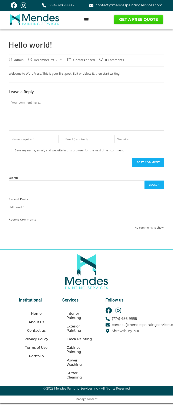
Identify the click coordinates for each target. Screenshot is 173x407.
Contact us (36, 331)
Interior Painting (73, 316)
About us (36, 322)
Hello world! (16, 207)
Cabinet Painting (73, 350)
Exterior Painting (73, 328)
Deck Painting (79, 339)
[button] (86, 19)
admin (19, 60)
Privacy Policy (36, 339)
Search (13, 178)
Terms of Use (36, 348)
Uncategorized (84, 60)
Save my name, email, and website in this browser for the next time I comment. (69, 150)
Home (36, 314)
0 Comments (114, 60)
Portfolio (36, 356)
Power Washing (74, 362)
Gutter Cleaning (74, 375)
